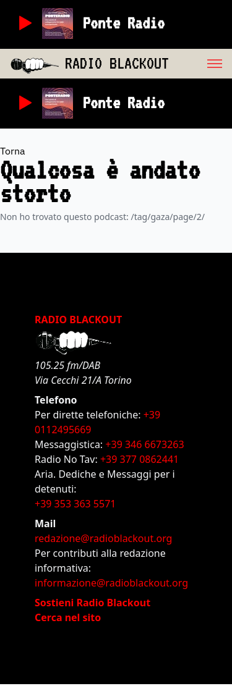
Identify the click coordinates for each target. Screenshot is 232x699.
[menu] (200, 64)
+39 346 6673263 (144, 444)
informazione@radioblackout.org (111, 583)
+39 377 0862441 (139, 459)
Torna (12, 151)
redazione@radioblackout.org (103, 538)
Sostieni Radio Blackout (92, 602)
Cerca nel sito (68, 617)
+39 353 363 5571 (75, 503)
